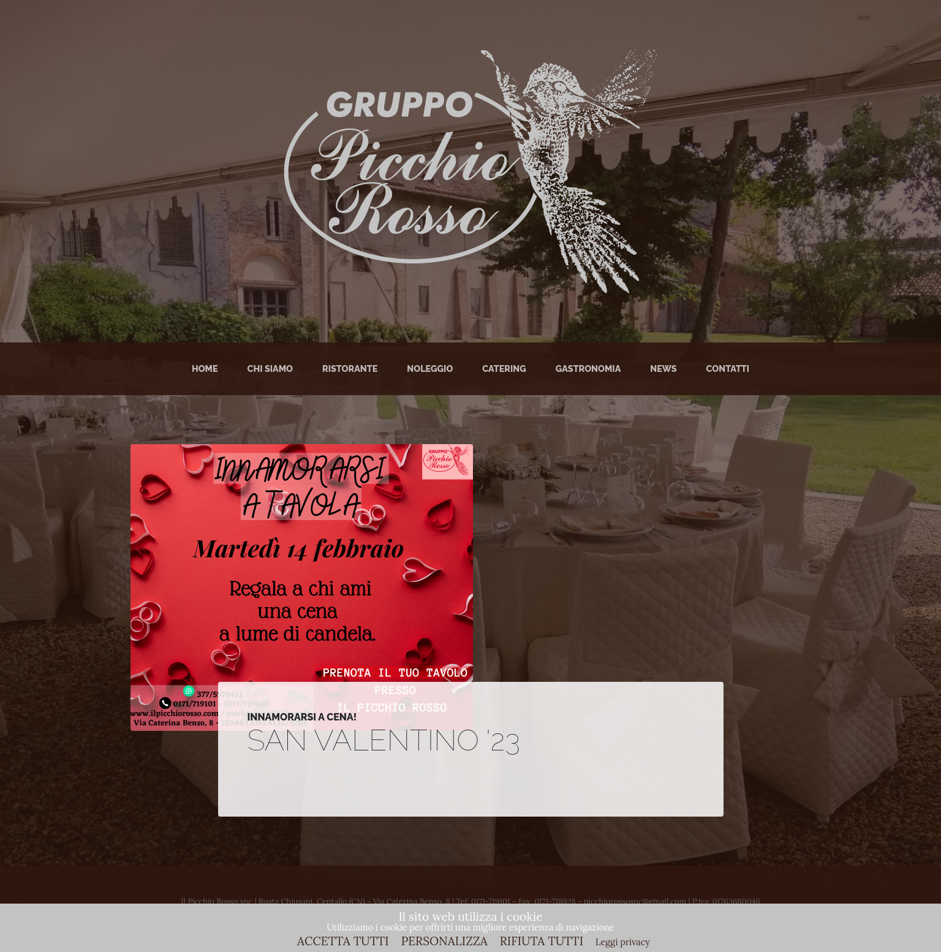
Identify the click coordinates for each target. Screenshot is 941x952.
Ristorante (349, 368)
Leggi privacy (622, 942)
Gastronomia (588, 368)
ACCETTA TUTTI (343, 941)
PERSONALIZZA (444, 941)
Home (205, 368)
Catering (504, 368)
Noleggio (430, 368)
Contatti (728, 368)
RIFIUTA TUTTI (541, 941)
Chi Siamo (270, 368)
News (663, 368)
